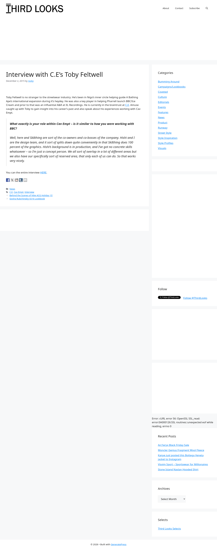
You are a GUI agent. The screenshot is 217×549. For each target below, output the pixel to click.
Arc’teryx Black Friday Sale (173, 445)
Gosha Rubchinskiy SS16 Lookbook (27, 198)
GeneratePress (118, 544)
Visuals (162, 148)
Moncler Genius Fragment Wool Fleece (181, 450)
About (166, 8)
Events (162, 107)
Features (163, 112)
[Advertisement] (108, 39)
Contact (179, 8)
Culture (162, 97)
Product (162, 122)
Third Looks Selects (169, 528)
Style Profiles (165, 143)
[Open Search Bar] (207, 8)
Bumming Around (168, 81)
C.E (127, 105)
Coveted (163, 92)
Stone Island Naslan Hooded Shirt (178, 469)
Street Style (164, 133)
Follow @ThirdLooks (195, 298)
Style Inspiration (167, 138)
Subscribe (194, 8)
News (12, 188)
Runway (162, 127)
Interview (29, 192)
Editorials (163, 102)
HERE (43, 172)
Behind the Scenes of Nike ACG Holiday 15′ (31, 195)
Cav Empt (19, 192)
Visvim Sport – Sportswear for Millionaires (183, 464)
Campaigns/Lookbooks (172, 86)
